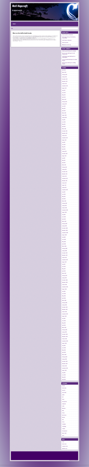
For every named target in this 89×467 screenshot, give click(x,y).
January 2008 (64, 250)
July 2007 (63, 264)
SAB (63, 419)
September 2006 (65, 286)
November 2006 (65, 282)
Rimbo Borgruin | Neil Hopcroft (67, 62)
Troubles (63, 428)
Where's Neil (64, 433)
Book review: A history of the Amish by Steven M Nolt (68, 38)
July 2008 (63, 237)
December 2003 (64, 361)
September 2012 (65, 178)
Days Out (63, 390)
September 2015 (65, 137)
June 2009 (64, 216)
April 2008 (64, 243)
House (63, 399)
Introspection (64, 401)
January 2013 (64, 169)
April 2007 (64, 271)
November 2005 (65, 309)
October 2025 (64, 83)
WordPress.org (64, 448)
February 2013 (64, 167)
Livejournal (64, 403)
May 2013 (63, 160)
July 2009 (63, 214)
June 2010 (63, 194)
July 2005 (63, 318)
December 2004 (65, 334)
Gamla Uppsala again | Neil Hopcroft (68, 56)
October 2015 (64, 135)
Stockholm (64, 424)
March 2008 (64, 246)
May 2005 (64, 323)
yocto (63, 435)
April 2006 (64, 298)
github (63, 394)
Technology (64, 426)
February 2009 (64, 223)
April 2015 (63, 149)
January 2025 (64, 103)
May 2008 (64, 241)
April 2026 (64, 70)
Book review (64, 388)
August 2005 (64, 316)
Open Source (64, 415)
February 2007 (64, 275)
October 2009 (64, 207)
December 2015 (64, 131)
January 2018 (64, 117)
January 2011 (64, 187)
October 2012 (64, 176)
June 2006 (64, 293)
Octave (63, 412)
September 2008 (65, 232)
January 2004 (64, 359)
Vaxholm (74, 51)
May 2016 (63, 124)
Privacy (14, 23)
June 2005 (64, 320)
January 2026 (64, 76)
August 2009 (64, 212)
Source (63, 421)
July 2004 (63, 345)
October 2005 (64, 311)
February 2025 (64, 101)
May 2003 (64, 377)
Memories (64, 408)
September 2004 (65, 341)
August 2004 (64, 343)
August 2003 (64, 370)
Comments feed (65, 446)
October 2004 (64, 338)
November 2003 (64, 363)
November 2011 (64, 180)
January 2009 (64, 225)
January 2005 (64, 332)
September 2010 (65, 189)
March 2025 (64, 99)
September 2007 (65, 259)
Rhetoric (63, 417)
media (63, 406)
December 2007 (65, 253)
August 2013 (64, 155)
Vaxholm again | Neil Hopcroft (67, 51)
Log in (63, 441)
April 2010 (63, 198)
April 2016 (63, 126)
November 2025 (64, 81)
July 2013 (63, 158)
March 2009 (64, 221)
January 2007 (64, 277)
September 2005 (65, 313)
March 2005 (64, 327)
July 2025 (63, 90)
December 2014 (64, 153)
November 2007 (65, 255)
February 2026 (64, 74)
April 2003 (64, 379)
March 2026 (64, 72)
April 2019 (63, 110)
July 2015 (63, 142)
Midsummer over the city (66, 44)
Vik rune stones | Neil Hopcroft (67, 53)
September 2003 (65, 368)
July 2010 (63, 192)
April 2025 (64, 97)
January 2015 (64, 151)
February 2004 (64, 356)
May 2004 (64, 350)
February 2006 (64, 302)
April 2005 (64, 325)
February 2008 (64, 248)
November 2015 (64, 133)
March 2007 (64, 273)
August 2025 (64, 88)
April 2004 (64, 352)
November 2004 (65, 336)
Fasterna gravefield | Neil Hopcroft (68, 59)
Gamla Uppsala (64, 57)
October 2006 (64, 284)
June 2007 (64, 266)
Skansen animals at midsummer (67, 34)
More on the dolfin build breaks (22, 33)
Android (63, 385)
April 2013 (63, 162)
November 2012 (64, 173)
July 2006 (63, 291)
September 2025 (65, 85)
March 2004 (64, 354)
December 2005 (65, 307)
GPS (62, 397)
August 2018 (64, 115)
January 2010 (64, 205)
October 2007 (64, 257)
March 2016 (64, 128)
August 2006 (64, 289)
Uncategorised (64, 430)
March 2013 (64, 164)
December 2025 (64, 79)
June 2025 (64, 92)
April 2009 (64, 219)
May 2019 (63, 108)
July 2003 (63, 372)
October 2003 (64, 365)
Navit (63, 410)
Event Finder (64, 392)
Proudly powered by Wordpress (73, 460)
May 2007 (64, 268)
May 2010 (63, 196)
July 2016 (63, 119)
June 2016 (63, 122)
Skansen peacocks (65, 42)
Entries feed (64, 444)
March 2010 (64, 201)
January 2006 (64, 304)
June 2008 (64, 239)
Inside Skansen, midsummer (67, 40)
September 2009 (65, 210)
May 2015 (63, 146)
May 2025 (64, 94)
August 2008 (64, 234)
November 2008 (65, 230)
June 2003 (64, 374)
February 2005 (64, 329)
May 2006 (64, 295)
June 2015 (63, 144)
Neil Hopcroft (19, 6)
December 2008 (65, 228)
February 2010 (64, 203)
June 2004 (64, 347)
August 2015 (64, 140)
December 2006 (65, 280)
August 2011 (64, 185)
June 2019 (63, 106)
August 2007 (64, 262)
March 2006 (64, 300)
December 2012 (64, 171)
